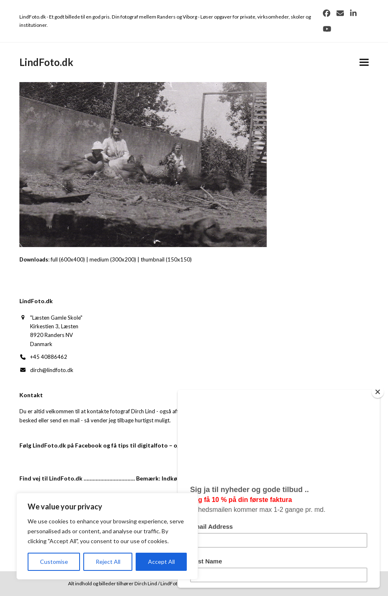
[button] (364, 62)
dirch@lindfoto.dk (51, 370)
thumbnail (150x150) (166, 259)
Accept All (161, 561)
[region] (107, 536)
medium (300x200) (112, 259)
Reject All (108, 561)
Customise (54, 561)
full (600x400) (68, 259)
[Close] (378, 392)
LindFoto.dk (46, 62)
